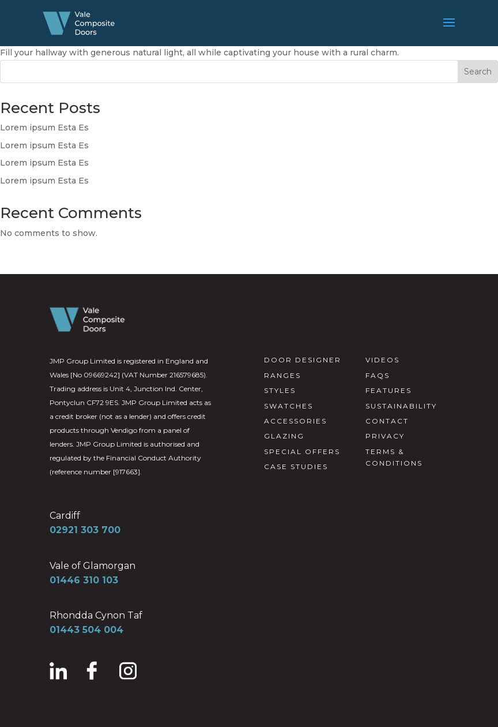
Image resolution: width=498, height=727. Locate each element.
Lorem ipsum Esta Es (44, 127)
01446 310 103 (84, 580)
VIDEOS (382, 359)
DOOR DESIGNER (302, 359)
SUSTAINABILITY (401, 406)
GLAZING (284, 436)
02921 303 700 (85, 529)
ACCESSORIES (295, 421)
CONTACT (387, 421)
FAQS (377, 375)
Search (478, 71)
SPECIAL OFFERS (302, 451)
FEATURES (388, 390)
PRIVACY (385, 436)
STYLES (280, 390)
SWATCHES (288, 406)
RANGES (282, 375)
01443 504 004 (86, 629)
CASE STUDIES (296, 466)
